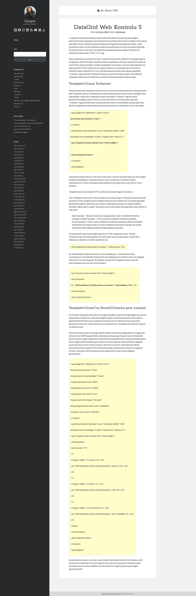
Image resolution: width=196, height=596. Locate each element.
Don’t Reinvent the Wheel (22, 129)
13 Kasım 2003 (102, 32)
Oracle (16, 94)
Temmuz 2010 (19, 179)
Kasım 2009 (18, 203)
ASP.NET (17, 76)
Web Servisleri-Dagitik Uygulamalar (25, 100)
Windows (17, 103)
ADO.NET (17, 73)
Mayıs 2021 (18, 149)
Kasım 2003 (18, 236)
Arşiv (16, 40)
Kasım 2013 (18, 173)
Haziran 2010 (18, 182)
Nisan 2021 (18, 152)
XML (15, 106)
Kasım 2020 (18, 167)
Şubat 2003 (18, 245)
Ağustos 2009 (18, 212)
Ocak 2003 (17, 248)
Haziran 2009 (18, 218)
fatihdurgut (120, 32)
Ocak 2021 (17, 161)
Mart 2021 (17, 155)
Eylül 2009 (17, 209)
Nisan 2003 (18, 242)
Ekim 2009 (17, 206)
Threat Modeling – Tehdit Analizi (24, 120)
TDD (15, 97)
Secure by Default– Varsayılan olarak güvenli (28, 123)
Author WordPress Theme (110, 594)
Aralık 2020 (18, 164)
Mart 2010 (17, 191)
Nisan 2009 (18, 224)
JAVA (15, 91)
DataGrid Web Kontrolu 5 (108, 27)
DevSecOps (18, 82)
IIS (14, 88)
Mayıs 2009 (18, 221)
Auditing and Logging (21, 132)
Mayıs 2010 (18, 185)
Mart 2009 (17, 227)
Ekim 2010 (17, 176)
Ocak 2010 (17, 197)
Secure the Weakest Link (22, 126)
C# (15, 79)
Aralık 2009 (18, 200)
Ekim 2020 (17, 170)
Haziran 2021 (18, 146)
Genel (16, 85)
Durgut (30, 21)
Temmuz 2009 (19, 215)
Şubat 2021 (18, 158)
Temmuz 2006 (19, 233)
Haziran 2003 (18, 239)
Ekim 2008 (17, 230)
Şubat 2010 (18, 194)
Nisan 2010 (18, 188)
